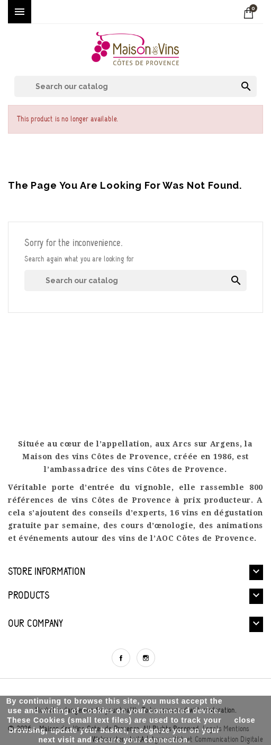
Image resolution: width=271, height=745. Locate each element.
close (245, 720)
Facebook (121, 658)
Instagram (146, 658)
